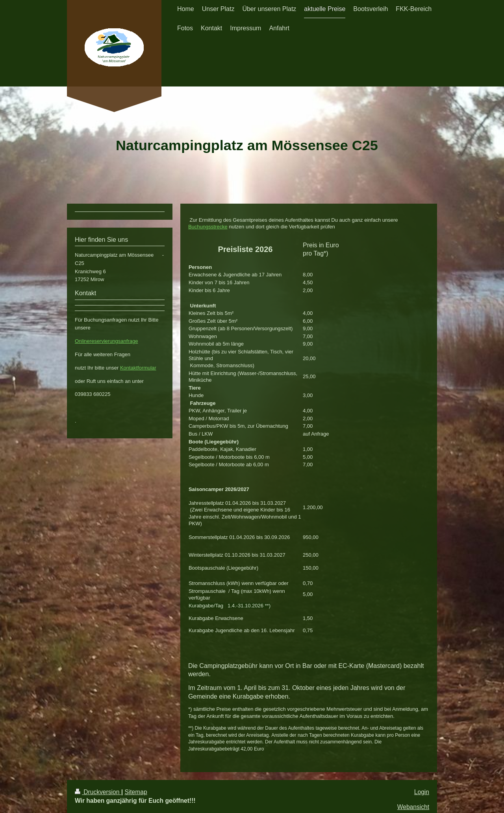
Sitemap (135, 792)
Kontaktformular (138, 368)
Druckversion (98, 792)
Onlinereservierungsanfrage (106, 341)
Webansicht (413, 807)
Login (421, 792)
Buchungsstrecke (208, 227)
